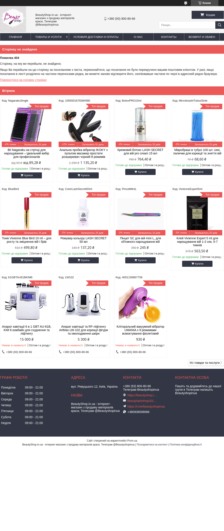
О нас (138, 37)
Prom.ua (132, 440)
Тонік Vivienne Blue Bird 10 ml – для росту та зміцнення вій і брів (26, 239)
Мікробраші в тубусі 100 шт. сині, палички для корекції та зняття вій (197, 151)
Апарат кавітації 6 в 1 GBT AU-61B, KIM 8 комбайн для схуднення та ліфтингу (26, 330)
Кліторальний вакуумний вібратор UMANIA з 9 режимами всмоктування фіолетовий (140, 330)
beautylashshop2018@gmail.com (142, 401)
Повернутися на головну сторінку (23, 80)
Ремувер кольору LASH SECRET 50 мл (83, 239)
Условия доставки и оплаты (96, 37)
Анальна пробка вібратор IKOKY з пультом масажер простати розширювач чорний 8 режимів (83, 153)
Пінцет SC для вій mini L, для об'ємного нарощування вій (140, 239)
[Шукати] (219, 25)
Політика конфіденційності (186, 444)
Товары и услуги (48, 37)
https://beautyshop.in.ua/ (142, 395)
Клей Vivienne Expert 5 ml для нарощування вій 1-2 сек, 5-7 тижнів (197, 241)
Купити (28, 175)
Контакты (168, 37)
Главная (15, 37)
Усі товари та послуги (204, 362)
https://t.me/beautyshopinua (146, 406)
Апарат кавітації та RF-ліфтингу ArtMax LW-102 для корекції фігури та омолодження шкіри (83, 330)
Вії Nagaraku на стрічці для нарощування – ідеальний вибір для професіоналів (26, 153)
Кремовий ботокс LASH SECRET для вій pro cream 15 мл (140, 151)
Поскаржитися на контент (152, 444)
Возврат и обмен (202, 37)
